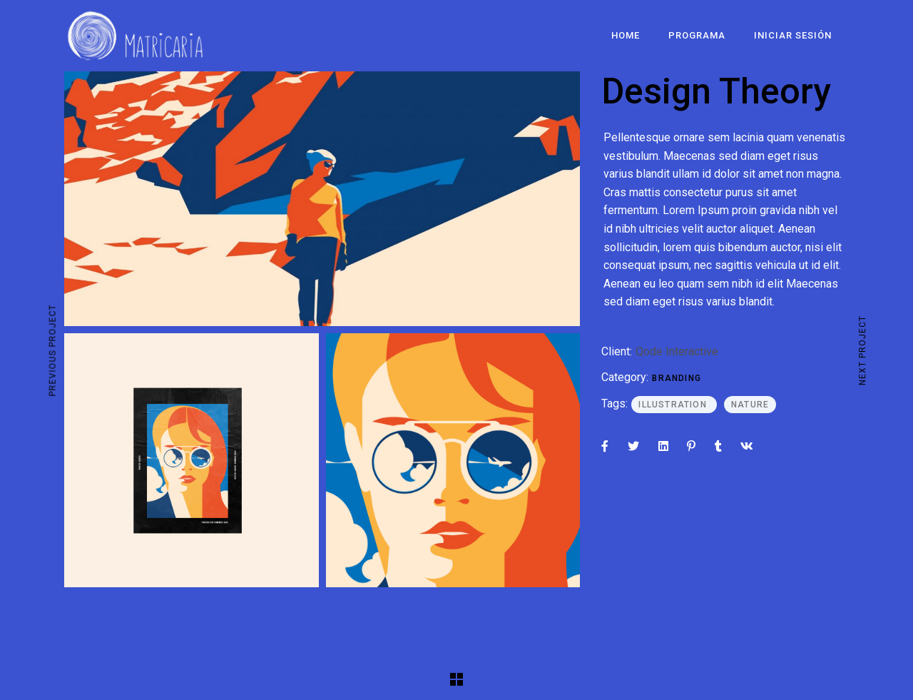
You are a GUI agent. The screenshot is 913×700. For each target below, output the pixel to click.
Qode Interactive (677, 351)
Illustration (674, 405)
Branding (676, 378)
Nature (750, 405)
